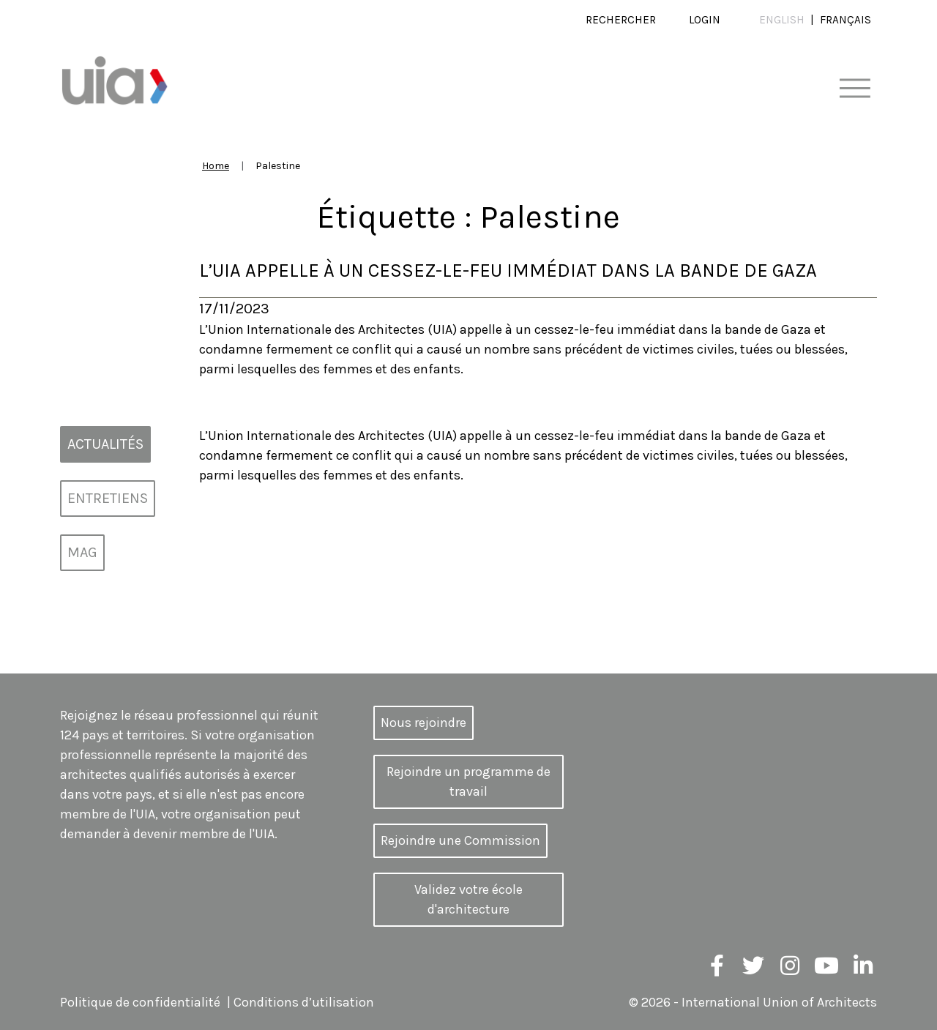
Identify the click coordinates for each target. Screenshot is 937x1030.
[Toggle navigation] (854, 89)
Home (215, 166)
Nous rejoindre (423, 722)
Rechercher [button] (621, 19)
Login (704, 19)
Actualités (105, 444)
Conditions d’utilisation (304, 1002)
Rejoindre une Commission (460, 840)
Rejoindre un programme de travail (468, 781)
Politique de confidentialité (140, 1002)
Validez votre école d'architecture (468, 899)
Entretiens (107, 498)
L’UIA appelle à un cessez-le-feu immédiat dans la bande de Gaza (508, 270)
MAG (82, 552)
